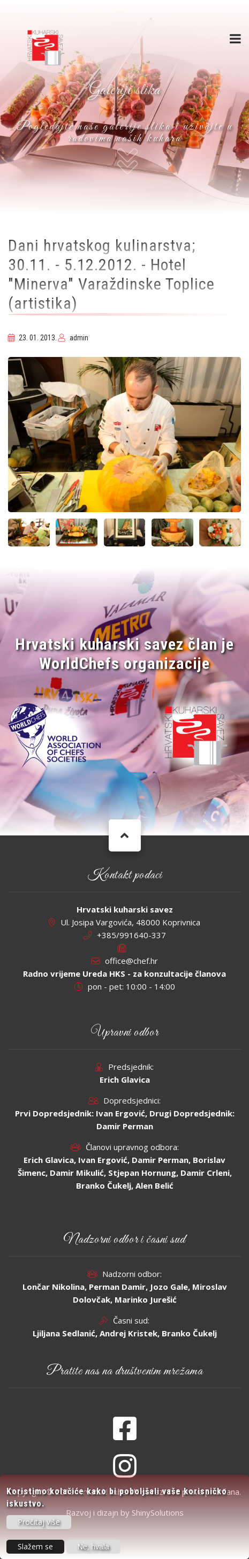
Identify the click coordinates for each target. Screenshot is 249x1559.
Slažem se (35, 1549)
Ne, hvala (93, 1549)
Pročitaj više (39, 1524)
